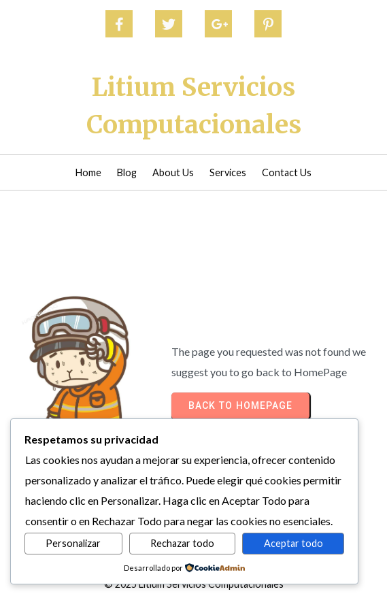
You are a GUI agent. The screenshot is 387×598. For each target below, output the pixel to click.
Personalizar (73, 543)
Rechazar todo (182, 543)
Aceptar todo (293, 543)
